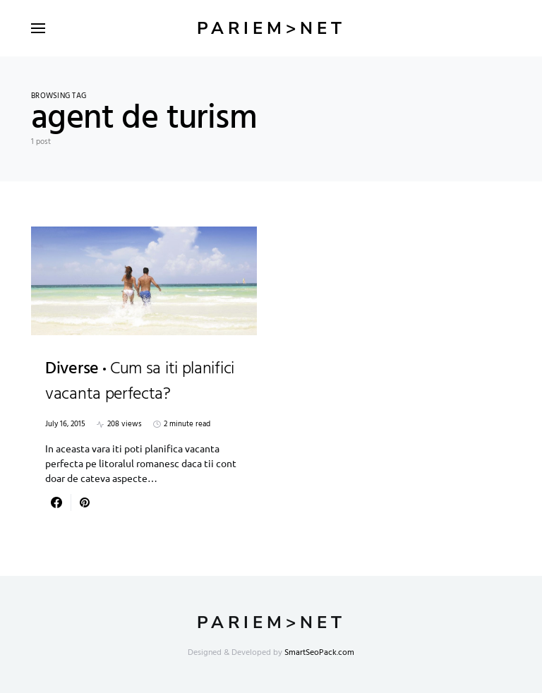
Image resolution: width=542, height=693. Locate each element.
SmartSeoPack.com (319, 653)
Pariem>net (271, 28)
